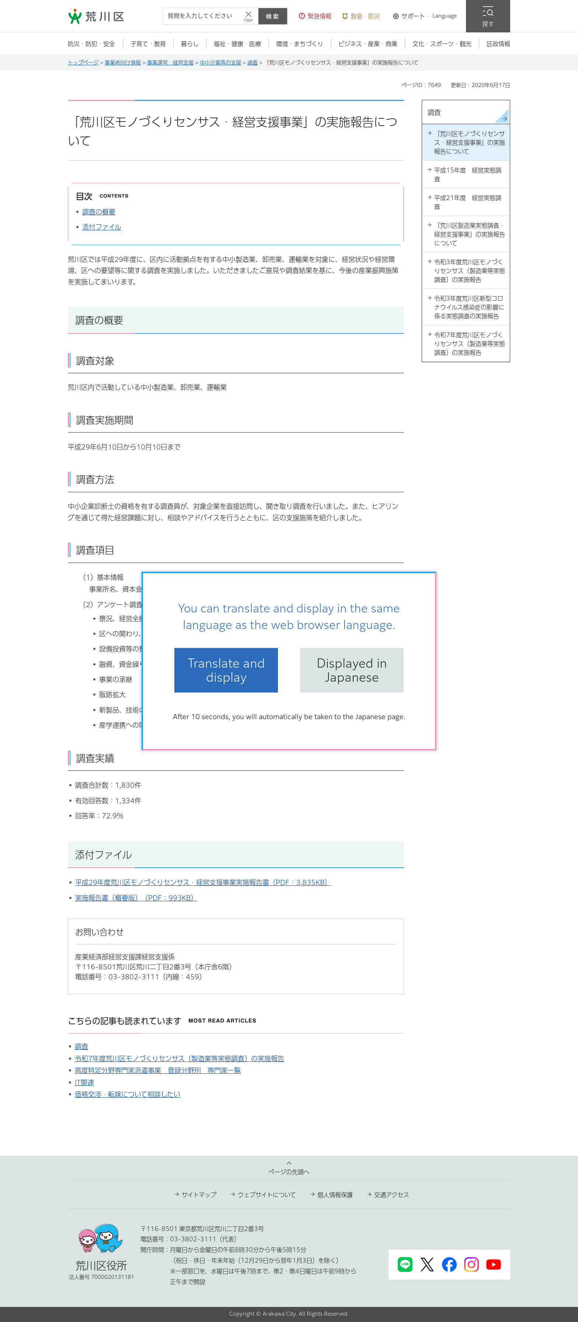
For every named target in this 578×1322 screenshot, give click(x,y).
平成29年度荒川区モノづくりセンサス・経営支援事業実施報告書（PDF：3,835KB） (203, 882)
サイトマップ (199, 1195)
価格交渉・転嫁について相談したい (127, 1094)
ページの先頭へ (289, 1172)
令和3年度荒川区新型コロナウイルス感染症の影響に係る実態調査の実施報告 (469, 307)
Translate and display (226, 670)
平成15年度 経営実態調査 (467, 174)
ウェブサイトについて (267, 1195)
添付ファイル (101, 227)
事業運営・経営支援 (170, 62)
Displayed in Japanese (352, 670)
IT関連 (84, 1082)
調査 (252, 62)
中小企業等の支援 (220, 62)
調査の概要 (98, 212)
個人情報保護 (335, 1195)
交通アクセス (391, 1195)
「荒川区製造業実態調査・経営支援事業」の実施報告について (469, 234)
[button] (315, 16)
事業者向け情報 (123, 62)
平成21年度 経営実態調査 (467, 202)
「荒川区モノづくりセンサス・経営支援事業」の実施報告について (469, 142)
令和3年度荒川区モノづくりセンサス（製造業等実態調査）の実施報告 (469, 271)
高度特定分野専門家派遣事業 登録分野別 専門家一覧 (158, 1070)
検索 (273, 16)
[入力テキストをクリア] (248, 16)
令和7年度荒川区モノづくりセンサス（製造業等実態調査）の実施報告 (179, 1058)
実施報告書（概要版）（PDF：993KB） (136, 898)
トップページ (83, 62)
